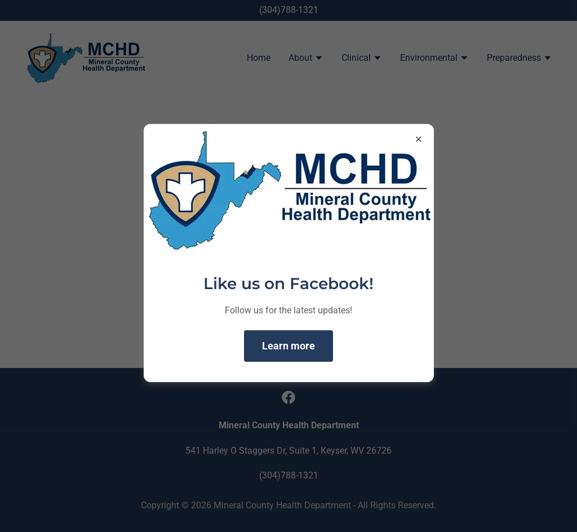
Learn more (288, 346)
